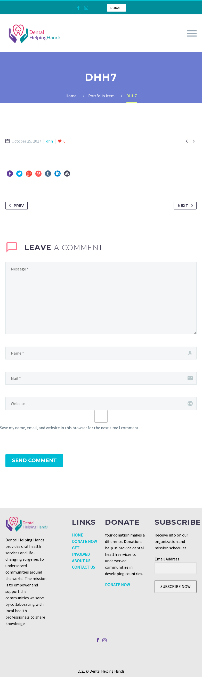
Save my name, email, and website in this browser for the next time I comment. (69, 427)
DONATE (116, 7)
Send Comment (34, 460)
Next (186, 205)
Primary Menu (192, 33)
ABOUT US (81, 560)
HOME (77, 535)
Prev (15, 205)
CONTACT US (83, 567)
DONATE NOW (84, 541)
